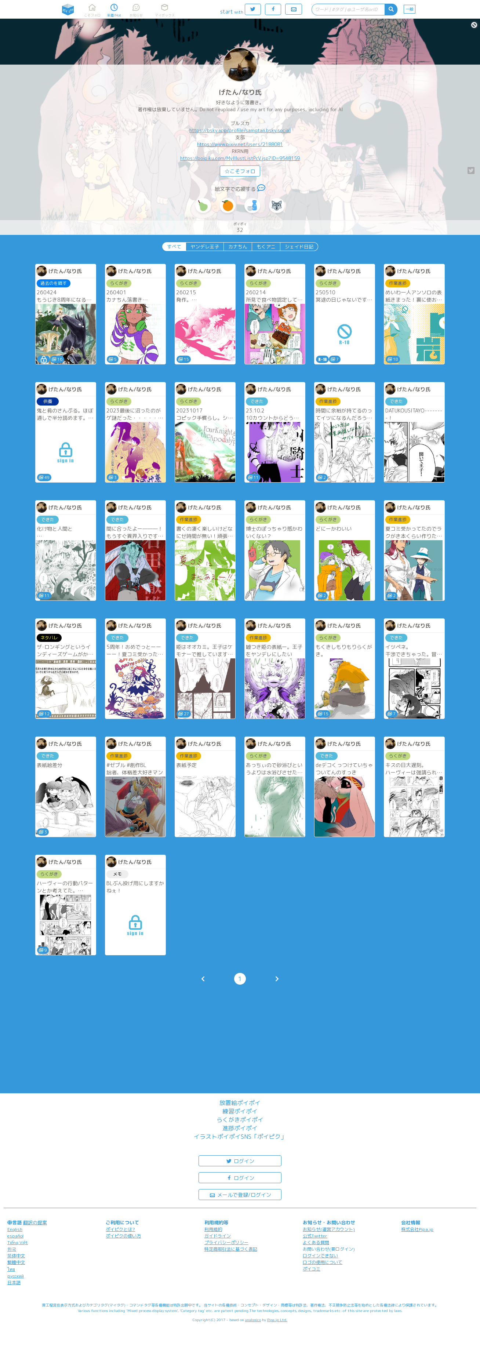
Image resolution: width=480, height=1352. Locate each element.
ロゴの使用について (322, 1262)
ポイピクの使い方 (123, 1236)
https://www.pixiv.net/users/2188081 (240, 144)
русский (15, 1276)
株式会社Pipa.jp (417, 1229)
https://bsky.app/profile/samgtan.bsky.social (240, 130)
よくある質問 (316, 1242)
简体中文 (16, 1256)
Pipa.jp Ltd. (277, 1319)
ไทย (11, 1269)
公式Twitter (315, 1236)
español (15, 1236)
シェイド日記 (299, 246)
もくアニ (266, 246)
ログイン (240, 1160)
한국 (11, 1249)
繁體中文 (16, 1262)
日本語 (14, 1282)
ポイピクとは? (120, 1229)
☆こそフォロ (240, 171)
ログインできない (320, 1256)
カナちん (237, 246)
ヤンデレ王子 (204, 246)
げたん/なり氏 (240, 92)
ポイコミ (311, 1269)
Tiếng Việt (17, 1242)
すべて (174, 246)
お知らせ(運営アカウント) (329, 1229)
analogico (253, 1319)
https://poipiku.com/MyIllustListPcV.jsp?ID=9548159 (240, 158)
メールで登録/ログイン (240, 1194)
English (14, 1229)
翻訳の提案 (35, 1222)
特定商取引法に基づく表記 (230, 1249)
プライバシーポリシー (226, 1242)
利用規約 (213, 1229)
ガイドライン (217, 1236)
